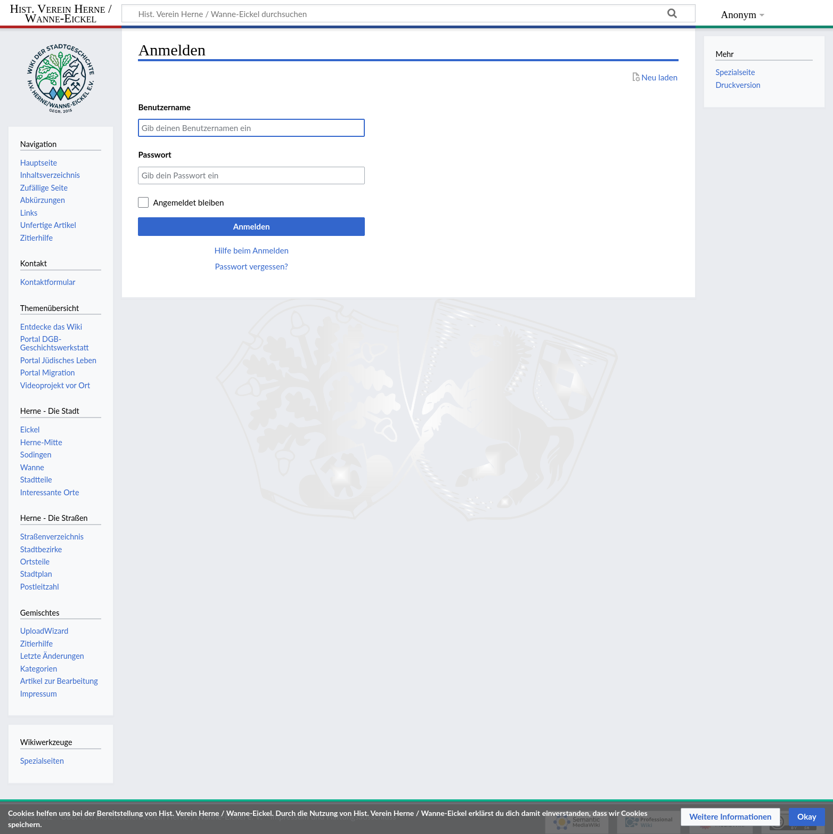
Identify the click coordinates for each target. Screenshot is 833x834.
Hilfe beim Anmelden (251, 250)
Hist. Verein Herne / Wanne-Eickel (61, 14)
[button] (730, 817)
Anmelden (251, 226)
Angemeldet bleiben (188, 202)
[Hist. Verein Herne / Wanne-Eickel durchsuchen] (408, 13)
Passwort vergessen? (251, 266)
